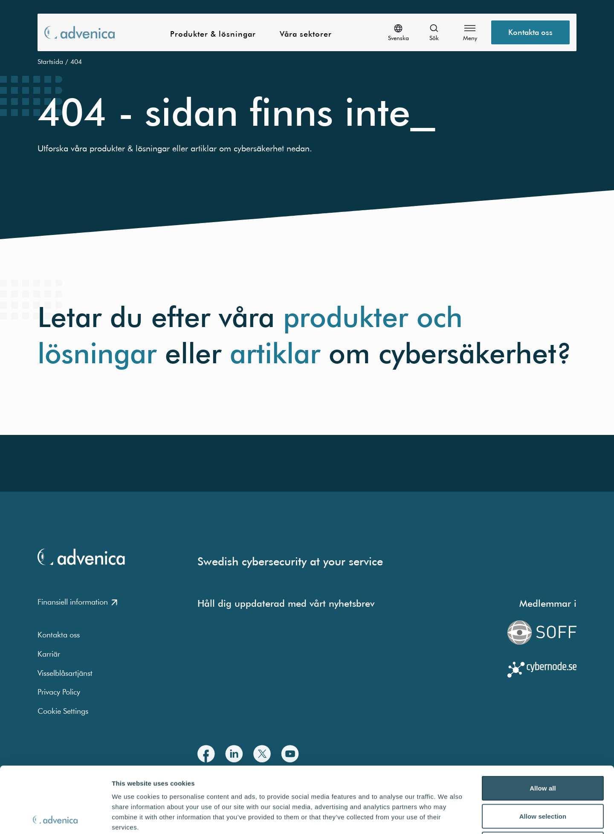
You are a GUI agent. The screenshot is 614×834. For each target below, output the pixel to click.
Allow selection (543, 750)
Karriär (49, 654)
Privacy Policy (59, 692)
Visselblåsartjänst (65, 673)
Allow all (543, 722)
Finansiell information (77, 602)
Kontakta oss (59, 635)
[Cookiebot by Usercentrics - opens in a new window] (55, 817)
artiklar (275, 353)
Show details (447, 817)
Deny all (542, 778)
